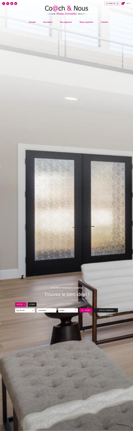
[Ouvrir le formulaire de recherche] (85, 310)
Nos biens (47, 22)
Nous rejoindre (86, 22)
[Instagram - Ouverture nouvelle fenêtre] (7, 3)
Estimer (32, 304)
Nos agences (66, 22)
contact (104, 22)
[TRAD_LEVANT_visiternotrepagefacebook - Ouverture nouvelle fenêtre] (3, 3)
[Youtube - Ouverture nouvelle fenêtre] (11, 3)
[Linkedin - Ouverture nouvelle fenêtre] (15, 3)
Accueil (32, 22)
